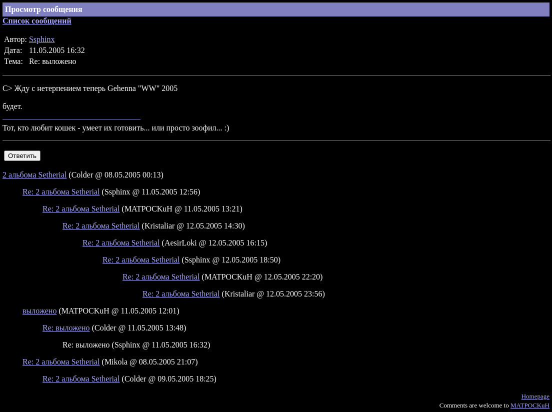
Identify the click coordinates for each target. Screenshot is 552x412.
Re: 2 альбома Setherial (61, 192)
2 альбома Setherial (34, 174)
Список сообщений (37, 20)
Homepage (536, 396)
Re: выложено (66, 328)
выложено (39, 310)
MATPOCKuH (530, 405)
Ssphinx (42, 39)
